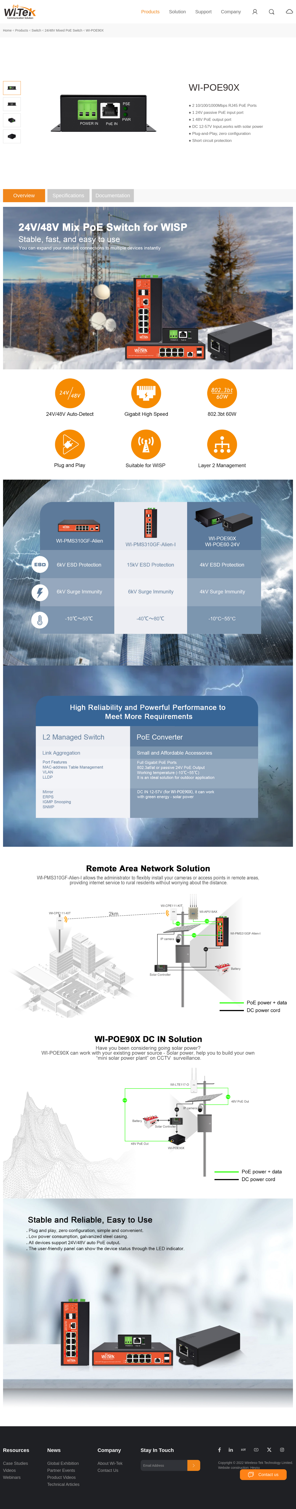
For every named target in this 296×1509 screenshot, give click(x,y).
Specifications (68, 195)
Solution (177, 11)
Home (7, 30)
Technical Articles (63, 1484)
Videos (9, 1470)
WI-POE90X (94, 30)
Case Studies (15, 1463)
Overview (24, 195)
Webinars (12, 1477)
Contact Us (107, 1470)
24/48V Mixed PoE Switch (63, 30)
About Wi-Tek (109, 1463)
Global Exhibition (63, 1463)
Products (150, 11)
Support (203, 11)
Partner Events (61, 1470)
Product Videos (62, 1477)
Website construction (233, 1467)
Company (231, 11)
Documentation (113, 195)
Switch (36, 30)
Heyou (255, 1467)
